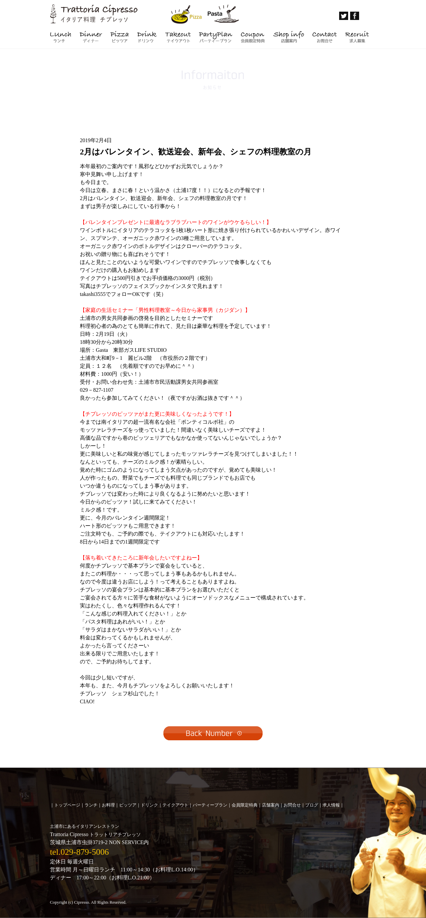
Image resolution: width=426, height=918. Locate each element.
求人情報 (331, 805)
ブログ (311, 805)
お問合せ (292, 805)
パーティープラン (210, 805)
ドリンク (149, 805)
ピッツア (127, 805)
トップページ (67, 805)
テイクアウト (175, 805)
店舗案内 (270, 805)
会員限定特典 (245, 805)
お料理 (108, 805)
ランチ (91, 805)
